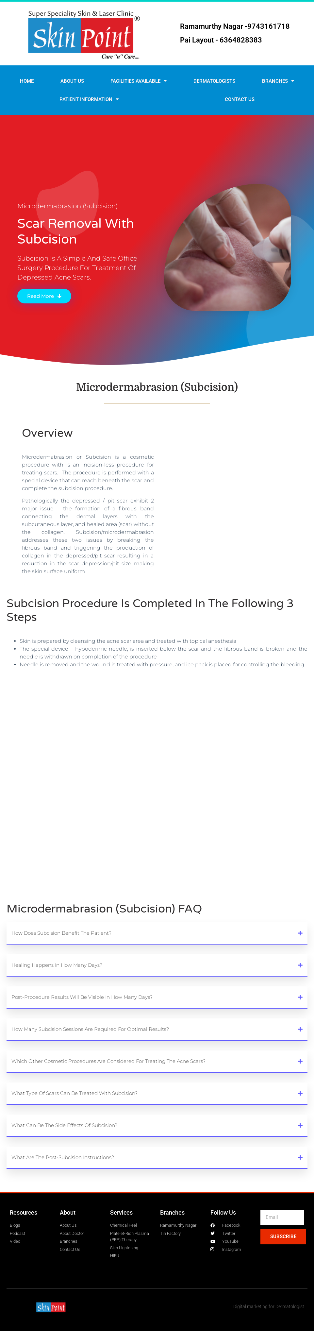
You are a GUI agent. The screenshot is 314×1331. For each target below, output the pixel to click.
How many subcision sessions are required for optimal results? (90, 1029)
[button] (157, 933)
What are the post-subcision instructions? (62, 1157)
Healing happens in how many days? (56, 965)
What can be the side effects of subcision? (64, 1125)
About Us (72, 81)
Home (27, 81)
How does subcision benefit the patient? (61, 933)
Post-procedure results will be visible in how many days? (82, 997)
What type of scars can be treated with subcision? (74, 1093)
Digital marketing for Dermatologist (268, 1306)
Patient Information (89, 99)
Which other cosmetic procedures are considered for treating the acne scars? (108, 1061)
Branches (278, 81)
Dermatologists (214, 81)
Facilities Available (138, 81)
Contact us (240, 99)
